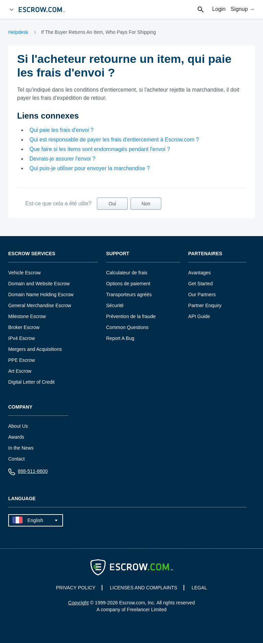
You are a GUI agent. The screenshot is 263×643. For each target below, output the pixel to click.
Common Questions (127, 327)
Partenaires (205, 253)
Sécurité (115, 305)
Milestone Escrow (27, 316)
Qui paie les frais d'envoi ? (61, 130)
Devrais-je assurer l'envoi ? (62, 159)
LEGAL (199, 587)
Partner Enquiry (205, 305)
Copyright (78, 602)
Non (145, 203)
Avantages (199, 272)
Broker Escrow (23, 327)
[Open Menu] (11, 9)
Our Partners (202, 294)
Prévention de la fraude (131, 316)
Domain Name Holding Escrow (41, 294)
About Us (18, 426)
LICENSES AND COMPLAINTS (143, 587)
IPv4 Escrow (21, 338)
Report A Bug (120, 338)
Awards (16, 437)
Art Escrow (20, 371)
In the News (21, 448)
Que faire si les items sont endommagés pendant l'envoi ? (99, 149)
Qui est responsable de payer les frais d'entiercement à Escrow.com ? (114, 139)
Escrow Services (31, 253)
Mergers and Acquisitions (35, 349)
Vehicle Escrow (24, 272)
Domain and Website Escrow (39, 283)
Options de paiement (128, 283)
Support (117, 253)
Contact (16, 459)
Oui (112, 203)
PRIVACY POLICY (75, 587)
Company (20, 407)
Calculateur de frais (127, 272)
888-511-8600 (28, 472)
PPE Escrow (21, 360)
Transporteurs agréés (129, 294)
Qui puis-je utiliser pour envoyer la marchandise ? (89, 168)
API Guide (199, 316)
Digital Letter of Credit (31, 382)
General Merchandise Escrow (39, 305)
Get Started (200, 283)
